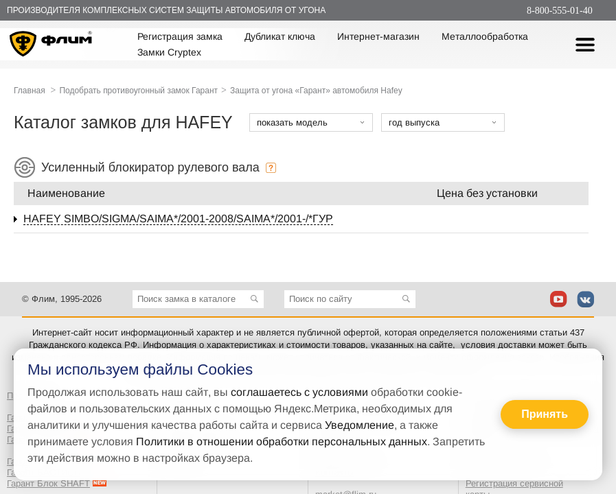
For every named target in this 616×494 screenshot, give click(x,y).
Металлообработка (485, 36)
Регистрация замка (180, 36)
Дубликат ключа (279, 36)
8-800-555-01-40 (560, 10)
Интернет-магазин (378, 36)
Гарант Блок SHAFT (48, 483)
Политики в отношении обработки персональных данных (281, 441)
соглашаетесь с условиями (299, 392)
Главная (29, 90)
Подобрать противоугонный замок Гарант (138, 90)
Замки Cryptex (169, 52)
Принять (544, 414)
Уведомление (359, 425)
